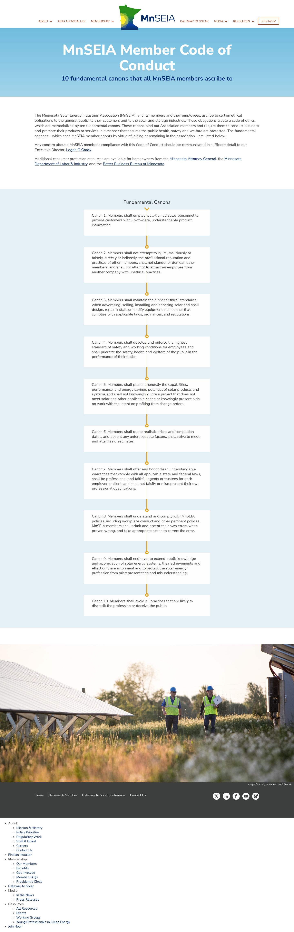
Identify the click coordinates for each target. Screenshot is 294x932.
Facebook (236, 796)
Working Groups (28, 917)
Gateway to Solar (194, 21)
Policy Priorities (27, 832)
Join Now (268, 21)
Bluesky (255, 796)
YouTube (245, 796)
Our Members (26, 863)
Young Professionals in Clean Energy (43, 922)
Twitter (216, 796)
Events (21, 913)
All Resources (26, 908)
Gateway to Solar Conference (103, 795)
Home (39, 795)
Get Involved (25, 872)
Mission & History (29, 828)
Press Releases (27, 899)
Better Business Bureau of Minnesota (133, 163)
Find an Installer (71, 21)
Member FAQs (27, 877)
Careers (22, 846)
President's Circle (29, 881)
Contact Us (138, 795)
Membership (100, 21)
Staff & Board (26, 841)
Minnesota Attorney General (193, 158)
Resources (241, 21)
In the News (25, 895)
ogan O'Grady (79, 149)
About (43, 21)
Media (218, 21)
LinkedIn (226, 796)
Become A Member (63, 795)
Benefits (22, 868)
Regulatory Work (29, 837)
